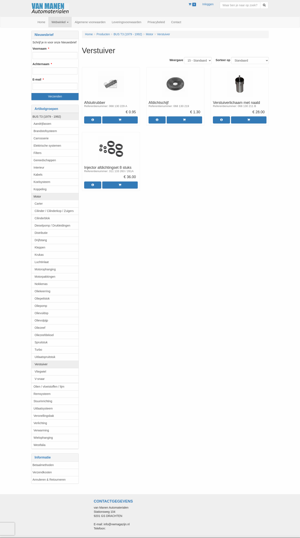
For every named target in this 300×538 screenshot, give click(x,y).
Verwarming (41, 430)
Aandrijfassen (42, 123)
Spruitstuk (41, 342)
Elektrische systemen (47, 145)
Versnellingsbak (44, 415)
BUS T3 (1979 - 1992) (46, 116)
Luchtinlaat (42, 262)
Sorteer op (223, 60)
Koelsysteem (42, 182)
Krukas (39, 254)
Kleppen (40, 247)
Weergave (176, 60)
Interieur (39, 167)
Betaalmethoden (43, 465)
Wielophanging (43, 437)
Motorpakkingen (45, 276)
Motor (37, 196)
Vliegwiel (40, 371)
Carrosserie (41, 138)
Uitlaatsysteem (43, 408)
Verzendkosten (42, 472)
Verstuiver (41, 364)
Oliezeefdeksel (44, 335)
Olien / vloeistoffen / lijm (49, 386)
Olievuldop (41, 313)
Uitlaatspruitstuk (45, 357)
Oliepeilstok (42, 298)
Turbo (38, 349)
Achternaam (40, 64)
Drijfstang (41, 240)
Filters (37, 153)
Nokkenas (41, 284)
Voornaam (39, 48)
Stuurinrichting (43, 401)
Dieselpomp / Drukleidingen (52, 225)
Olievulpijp (41, 320)
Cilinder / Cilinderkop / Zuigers (54, 211)
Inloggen (208, 4)
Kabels (38, 174)
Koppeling (40, 189)
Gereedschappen (45, 160)
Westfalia (39, 445)
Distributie (41, 232)
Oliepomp (41, 305)
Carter (39, 203)
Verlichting (40, 423)
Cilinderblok (42, 218)
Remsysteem (42, 394)
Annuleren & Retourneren (49, 479)
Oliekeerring (42, 291)
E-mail (36, 79)
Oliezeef (40, 327)
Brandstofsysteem (45, 131)
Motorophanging (45, 269)
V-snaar (40, 379)
